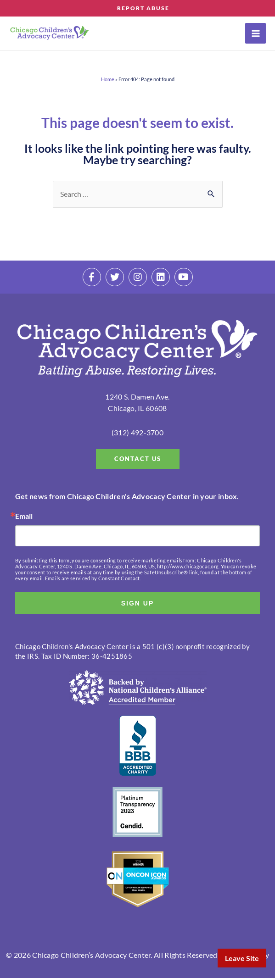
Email (24, 516)
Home (107, 79)
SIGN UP (137, 603)
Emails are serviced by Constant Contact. (93, 578)
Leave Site (242, 958)
